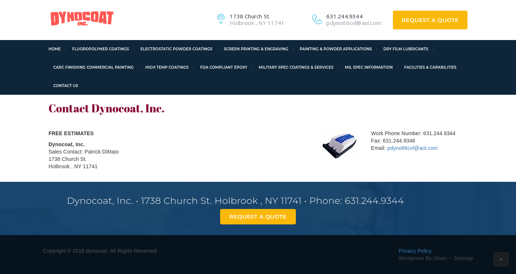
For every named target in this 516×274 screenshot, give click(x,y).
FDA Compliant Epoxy (223, 67)
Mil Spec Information (369, 67)
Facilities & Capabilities (430, 67)
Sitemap (462, 258)
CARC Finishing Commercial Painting (93, 67)
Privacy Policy (415, 251)
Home (55, 49)
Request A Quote (430, 20)
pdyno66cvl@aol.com (412, 148)
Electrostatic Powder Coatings (176, 49)
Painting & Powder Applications (336, 49)
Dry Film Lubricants (405, 49)
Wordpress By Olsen (423, 258)
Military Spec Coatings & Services (296, 67)
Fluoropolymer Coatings (100, 49)
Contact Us (65, 86)
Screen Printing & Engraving (256, 49)
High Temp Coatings (167, 67)
